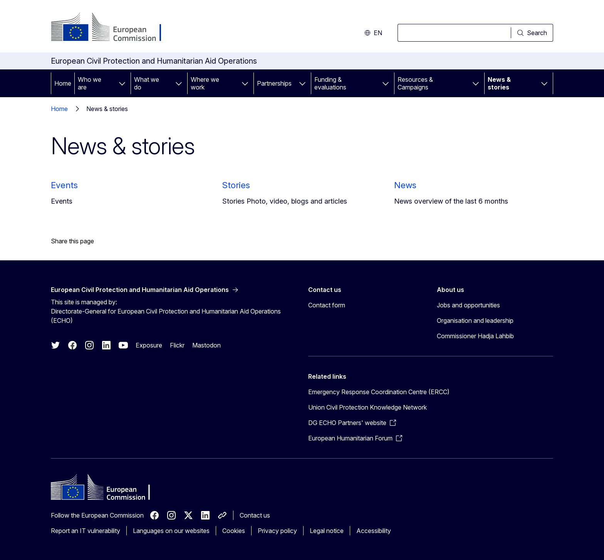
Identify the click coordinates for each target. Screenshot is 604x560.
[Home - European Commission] (113, 27)
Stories (236, 185)
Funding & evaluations (330, 83)
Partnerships (274, 83)
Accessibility (373, 531)
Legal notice (327, 531)
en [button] (373, 33)
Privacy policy (277, 531)
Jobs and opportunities (468, 305)
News (405, 185)
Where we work (205, 83)
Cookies (233, 531)
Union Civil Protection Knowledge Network (367, 407)
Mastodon (206, 345)
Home (62, 83)
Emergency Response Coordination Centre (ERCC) (379, 392)
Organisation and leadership (475, 320)
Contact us (255, 515)
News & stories (499, 83)
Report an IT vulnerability (85, 531)
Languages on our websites (171, 531)
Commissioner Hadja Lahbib (475, 336)
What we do (146, 83)
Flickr (177, 345)
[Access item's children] (122, 83)
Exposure (149, 345)
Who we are (89, 83)
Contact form (326, 305)
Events (64, 185)
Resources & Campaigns (415, 83)
